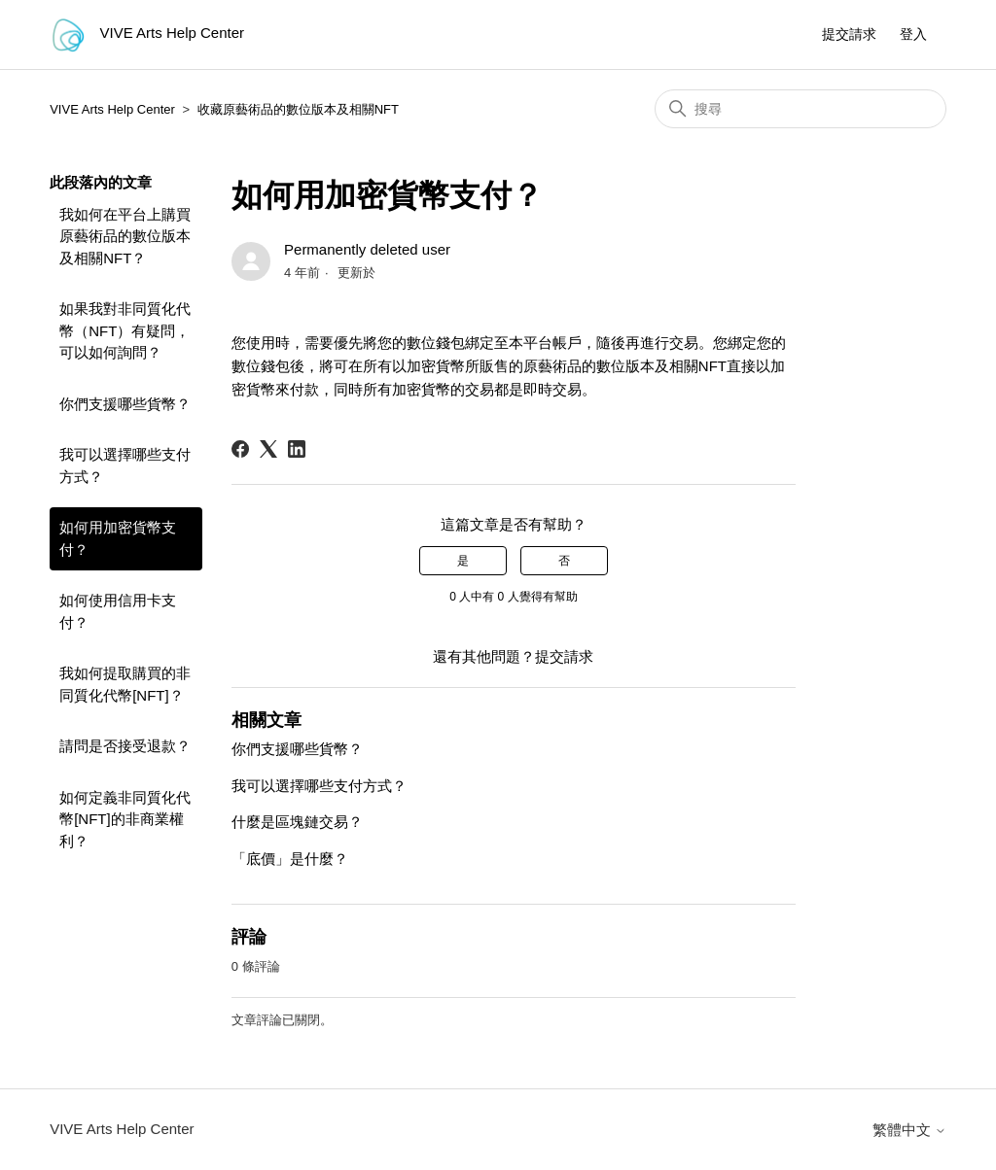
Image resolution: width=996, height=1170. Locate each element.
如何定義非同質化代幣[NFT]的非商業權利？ (125, 819)
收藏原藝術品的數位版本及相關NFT (298, 109)
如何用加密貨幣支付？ (117, 538)
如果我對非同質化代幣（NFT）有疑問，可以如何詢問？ (125, 330)
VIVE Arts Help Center (112, 109)
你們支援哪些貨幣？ (125, 404)
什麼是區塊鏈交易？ (297, 821)
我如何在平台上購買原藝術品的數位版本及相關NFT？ (125, 236)
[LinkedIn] (296, 449)
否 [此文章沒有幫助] (564, 561)
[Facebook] (240, 449)
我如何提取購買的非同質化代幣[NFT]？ (125, 684)
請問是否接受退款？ (125, 746)
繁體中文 (909, 1129)
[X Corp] (268, 449)
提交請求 (849, 34)
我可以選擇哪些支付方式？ (125, 465)
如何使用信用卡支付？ (117, 611)
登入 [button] (913, 34)
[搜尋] (800, 108)
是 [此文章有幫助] (463, 561)
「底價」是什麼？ (289, 858)
